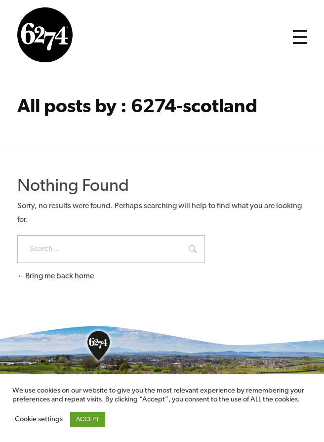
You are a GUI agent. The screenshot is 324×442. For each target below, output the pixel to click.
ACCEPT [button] (87, 419)
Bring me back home (55, 276)
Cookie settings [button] (39, 419)
